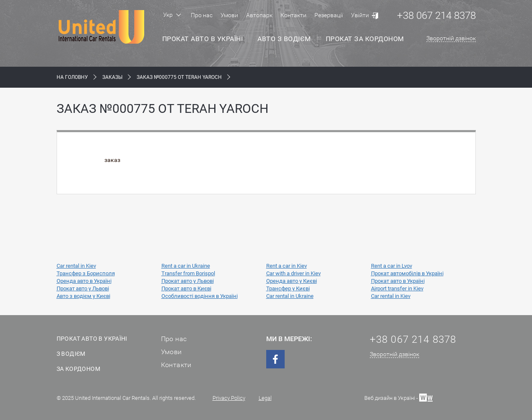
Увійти (360, 15)
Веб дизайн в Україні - (398, 397)
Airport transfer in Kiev (397, 288)
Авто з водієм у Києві (83, 296)
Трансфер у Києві (288, 288)
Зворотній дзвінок (451, 38)
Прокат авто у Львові (187, 281)
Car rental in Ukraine (290, 296)
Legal (265, 398)
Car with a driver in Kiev (293, 273)
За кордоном (78, 368)
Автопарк (259, 15)
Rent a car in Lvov (391, 266)
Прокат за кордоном (365, 39)
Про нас (202, 15)
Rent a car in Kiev (286, 266)
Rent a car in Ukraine (185, 266)
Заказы (112, 77)
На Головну (72, 77)
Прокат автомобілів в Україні (407, 273)
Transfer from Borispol (188, 273)
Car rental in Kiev (76, 266)
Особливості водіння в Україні (199, 296)
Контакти (293, 15)
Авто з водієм (284, 39)
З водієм (71, 353)
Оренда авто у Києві (291, 281)
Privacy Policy (229, 398)
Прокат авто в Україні (202, 39)
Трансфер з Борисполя (86, 273)
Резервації (328, 15)
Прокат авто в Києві (186, 288)
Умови (229, 15)
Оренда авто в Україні (84, 281)
